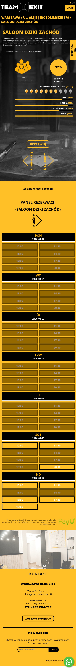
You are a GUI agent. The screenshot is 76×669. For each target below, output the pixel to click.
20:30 (57, 268)
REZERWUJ (38, 144)
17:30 (57, 261)
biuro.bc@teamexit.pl (38, 603)
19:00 (19, 268)
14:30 (57, 253)
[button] (70, 8)
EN (73, 2)
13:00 (19, 253)
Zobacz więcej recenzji (38, 188)
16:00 (19, 261)
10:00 (19, 246)
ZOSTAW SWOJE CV (38, 618)
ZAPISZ (53, 649)
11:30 (57, 246)
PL (70, 2)
